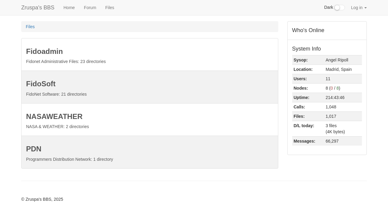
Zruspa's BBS (37, 8)
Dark (334, 7)
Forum (90, 7)
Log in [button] (359, 7)
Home (69, 7)
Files (109, 7)
